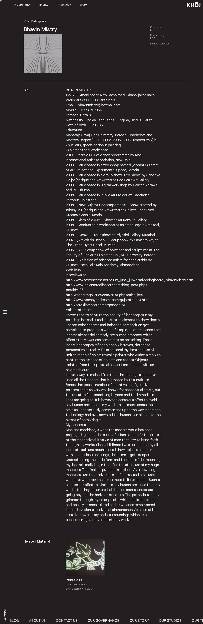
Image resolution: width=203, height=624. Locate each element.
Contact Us (69, 620)
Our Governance (106, 620)
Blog (16, 620)
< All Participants (35, 21)
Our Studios (172, 620)
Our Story (141, 620)
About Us (39, 620)
